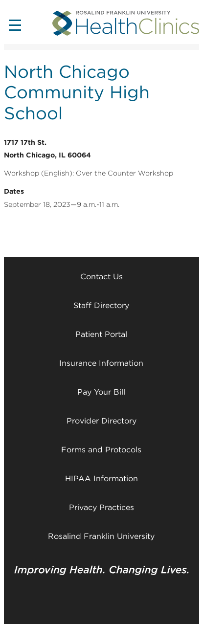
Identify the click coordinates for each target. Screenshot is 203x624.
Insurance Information (101, 363)
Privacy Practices (101, 507)
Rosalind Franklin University (101, 536)
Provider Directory (101, 420)
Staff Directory (101, 305)
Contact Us (101, 276)
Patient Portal (101, 334)
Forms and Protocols (101, 449)
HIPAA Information (101, 478)
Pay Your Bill (101, 392)
